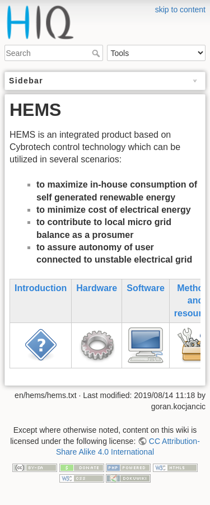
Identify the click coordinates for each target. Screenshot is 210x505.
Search (97, 53)
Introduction (41, 288)
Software (146, 288)
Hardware (96, 288)
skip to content (180, 9)
